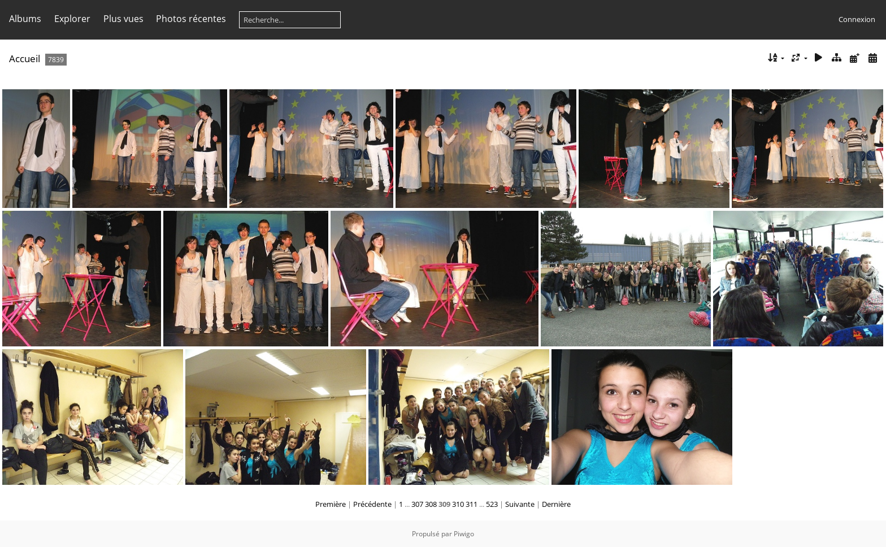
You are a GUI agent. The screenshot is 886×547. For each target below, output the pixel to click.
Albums (25, 18)
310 (458, 504)
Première (330, 504)
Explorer (72, 18)
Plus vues (123, 18)
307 (417, 504)
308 (431, 504)
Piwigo (464, 534)
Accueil (24, 58)
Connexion (857, 19)
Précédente (372, 504)
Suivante (520, 504)
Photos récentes (191, 18)
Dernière (556, 504)
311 (471, 504)
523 (492, 504)
